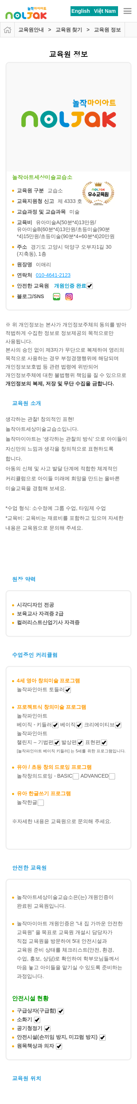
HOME (7, 29)
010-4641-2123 (53, 275)
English (81, 11)
